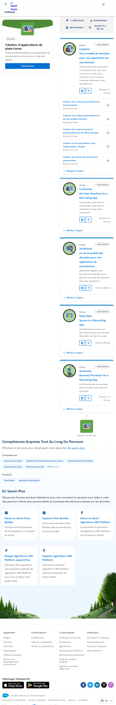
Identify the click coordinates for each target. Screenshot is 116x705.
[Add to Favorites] (82, 91)
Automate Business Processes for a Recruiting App (94, 375)
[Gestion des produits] (13, 460)
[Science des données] (13, 466)
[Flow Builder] (9, 480)
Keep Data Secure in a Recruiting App (92, 320)
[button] (87, 171)
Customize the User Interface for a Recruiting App (93, 193)
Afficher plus (53, 466)
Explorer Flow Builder (55, 518)
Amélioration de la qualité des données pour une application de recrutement (91, 257)
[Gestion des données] (35, 466)
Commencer (27, 65)
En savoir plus (76, 448)
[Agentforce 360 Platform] (29, 480)
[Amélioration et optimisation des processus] (45, 460)
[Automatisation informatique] (80, 460)
